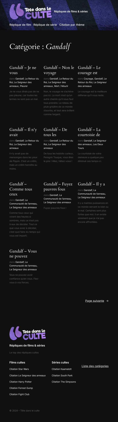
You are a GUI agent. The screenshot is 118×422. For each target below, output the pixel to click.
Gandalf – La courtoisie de (89, 132)
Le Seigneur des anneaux (23, 207)
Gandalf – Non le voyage (59, 70)
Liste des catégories (95, 366)
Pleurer (24, 86)
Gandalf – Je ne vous (22, 70)
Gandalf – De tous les (55, 132)
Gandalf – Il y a (91, 184)
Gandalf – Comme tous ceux (20, 189)
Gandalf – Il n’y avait (23, 132)
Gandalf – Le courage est (89, 70)
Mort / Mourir (61, 86)
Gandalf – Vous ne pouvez (23, 254)
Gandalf (19, 78)
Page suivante (97, 301)
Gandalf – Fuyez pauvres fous (58, 187)
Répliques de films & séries (71, 11)
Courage (88, 78)
